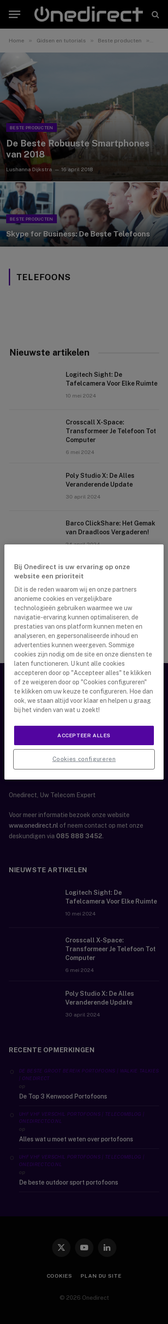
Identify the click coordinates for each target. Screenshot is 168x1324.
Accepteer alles (84, 735)
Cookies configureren (84, 759)
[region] (84, 662)
